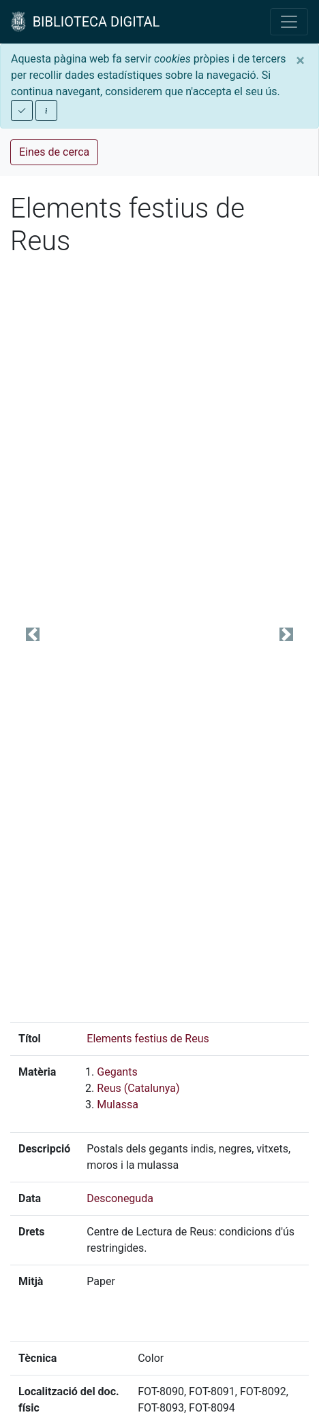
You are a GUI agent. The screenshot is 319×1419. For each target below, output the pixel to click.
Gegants (117, 1071)
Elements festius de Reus (148, 1038)
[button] (32, 634)
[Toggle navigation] (289, 21)
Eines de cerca (54, 152)
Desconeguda (120, 1198)
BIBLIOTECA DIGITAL (85, 22)
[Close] (300, 60)
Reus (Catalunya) (138, 1088)
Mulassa (117, 1104)
